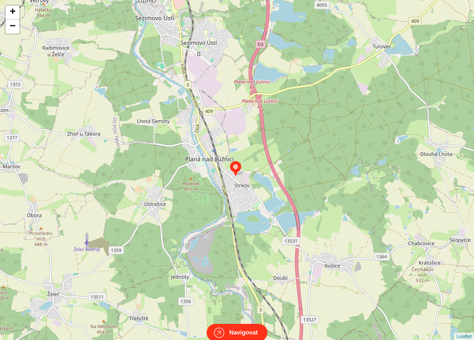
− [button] (13, 27)
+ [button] (13, 12)
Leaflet (464, 328)
